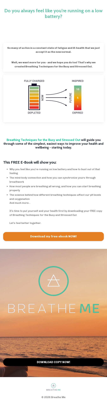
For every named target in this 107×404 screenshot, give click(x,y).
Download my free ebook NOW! (53, 236)
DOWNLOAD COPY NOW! (53, 362)
